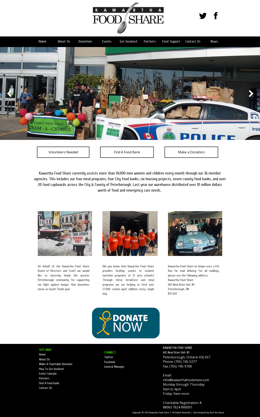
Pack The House (217, 412)
